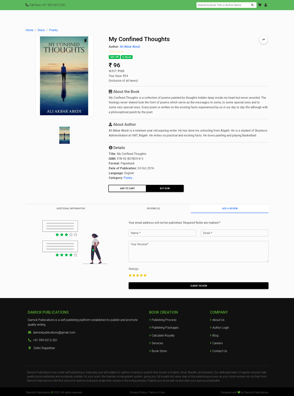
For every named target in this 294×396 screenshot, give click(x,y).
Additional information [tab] (70, 208)
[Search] (222, 5)
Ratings (134, 269)
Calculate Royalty (162, 335)
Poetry (53, 30)
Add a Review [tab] (230, 208)
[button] (259, 5)
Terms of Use (157, 392)
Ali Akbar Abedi (130, 46)
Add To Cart (127, 188)
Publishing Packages (164, 327)
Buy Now (165, 188)
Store (41, 30)
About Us (218, 320)
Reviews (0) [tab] (153, 208)
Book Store (158, 351)
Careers (216, 343)
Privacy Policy (138, 392)
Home (29, 30)
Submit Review (198, 286)
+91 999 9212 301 (46, 5)
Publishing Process (162, 320)
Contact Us (219, 351)
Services (156, 343)
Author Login (220, 327)
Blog (215, 335)
